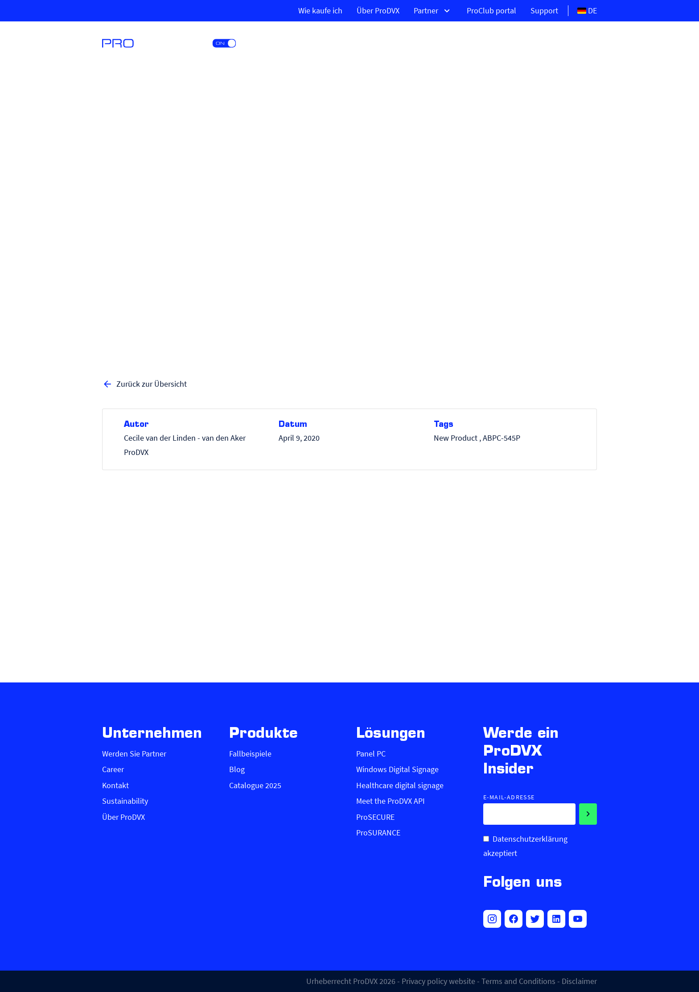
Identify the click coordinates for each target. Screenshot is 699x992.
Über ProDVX (378, 10)
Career (113, 769)
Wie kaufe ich (320, 10)
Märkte (546, 42)
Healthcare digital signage (400, 785)
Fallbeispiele (250, 753)
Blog (237, 769)
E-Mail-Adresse (509, 797)
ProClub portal (491, 10)
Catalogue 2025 (255, 785)
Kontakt (115, 785)
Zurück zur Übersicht (144, 384)
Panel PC (371, 753)
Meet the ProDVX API (390, 801)
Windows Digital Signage (397, 769)
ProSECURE (375, 817)
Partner (433, 10)
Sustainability (125, 801)
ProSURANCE (378, 832)
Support (544, 10)
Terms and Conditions (518, 981)
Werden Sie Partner (134, 753)
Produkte (414, 42)
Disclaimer (579, 981)
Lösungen (482, 42)
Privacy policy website (438, 981)
